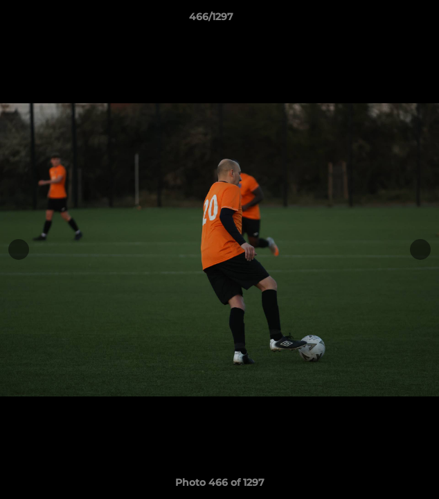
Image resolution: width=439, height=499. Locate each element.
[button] (389, 20)
